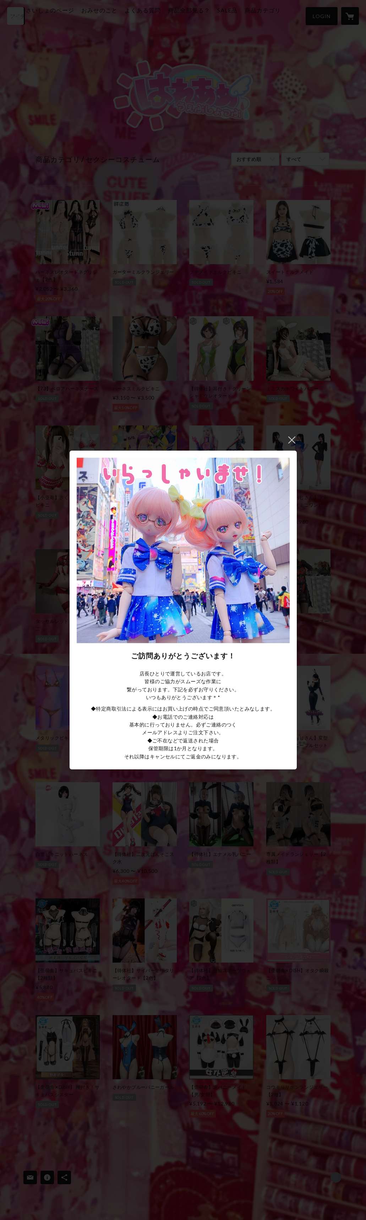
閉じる (291, 440)
